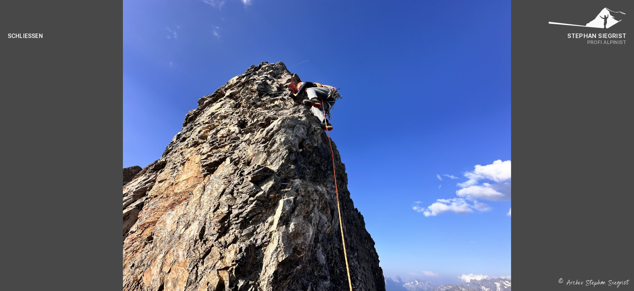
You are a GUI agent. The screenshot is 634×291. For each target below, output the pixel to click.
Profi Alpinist (607, 42)
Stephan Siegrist (596, 35)
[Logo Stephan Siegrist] (587, 20)
